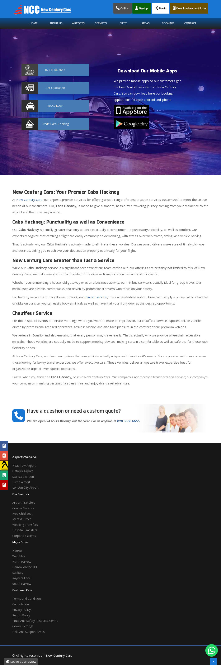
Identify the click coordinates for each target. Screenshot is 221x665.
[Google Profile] (4, 455)
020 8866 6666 (128, 421)
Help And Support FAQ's (28, 632)
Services (101, 23)
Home (33, 23)
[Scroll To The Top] (213, 661)
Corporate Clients (24, 536)
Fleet (123, 23)
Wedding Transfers (25, 525)
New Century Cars (28, 199)
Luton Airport (21, 482)
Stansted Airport (23, 477)
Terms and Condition (26, 599)
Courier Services (23, 508)
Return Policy (21, 615)
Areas (145, 23)
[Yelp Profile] (4, 485)
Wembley (18, 556)
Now (55, 106)
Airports (78, 23)
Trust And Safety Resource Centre (35, 621)
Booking (168, 23)
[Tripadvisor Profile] (4, 475)
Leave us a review (21, 661)
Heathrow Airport (24, 466)
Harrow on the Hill (24, 567)
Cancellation (20, 604)
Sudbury (17, 573)
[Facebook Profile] (4, 446)
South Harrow (21, 584)
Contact (190, 23)
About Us (56, 23)
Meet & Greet (21, 519)
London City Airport (25, 487)
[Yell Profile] (4, 465)
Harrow (17, 550)
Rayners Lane (21, 578)
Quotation (55, 88)
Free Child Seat (22, 514)
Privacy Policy (21, 610)
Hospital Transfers (24, 530)
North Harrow (21, 562)
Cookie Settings (22, 626)
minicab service (95, 297)
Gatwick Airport (22, 471)
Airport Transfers (23, 502)
